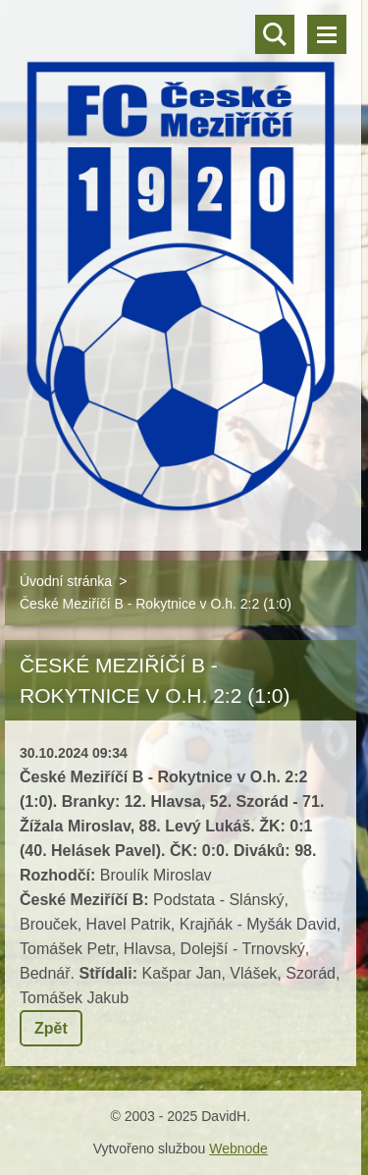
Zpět (51, 1028)
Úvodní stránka (66, 581)
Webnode (238, 1148)
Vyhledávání (274, 34)
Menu (326, 34)
